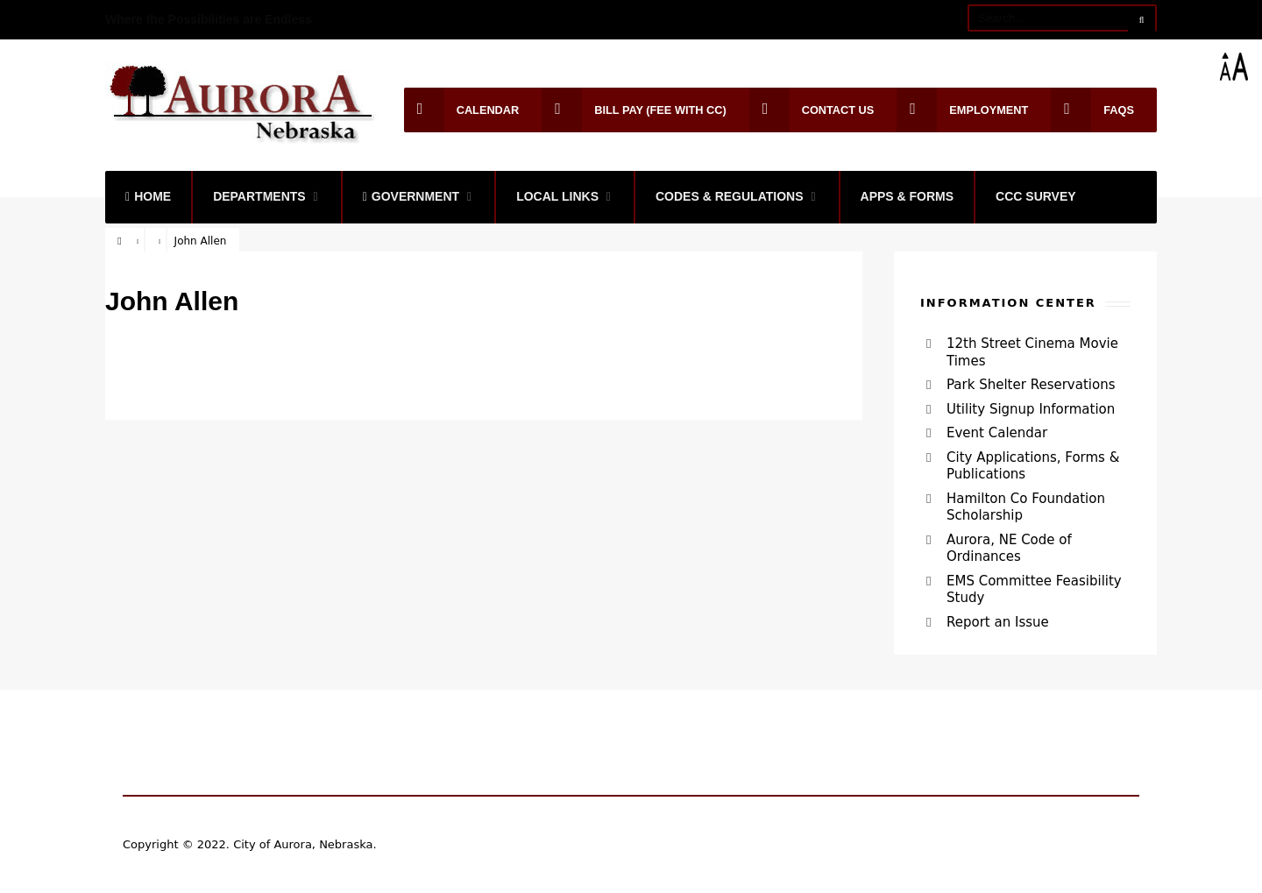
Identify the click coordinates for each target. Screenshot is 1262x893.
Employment (962, 110)
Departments (259, 196)
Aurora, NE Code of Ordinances (1009, 548)
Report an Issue (997, 622)
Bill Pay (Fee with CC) (634, 110)
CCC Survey (1036, 196)
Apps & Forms (907, 196)
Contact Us (812, 110)
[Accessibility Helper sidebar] (1241, 67)
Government (411, 196)
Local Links (557, 196)
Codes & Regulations (730, 196)
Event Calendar (996, 433)
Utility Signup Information (1030, 409)
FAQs (1092, 110)
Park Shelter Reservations (1030, 385)
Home (148, 196)
